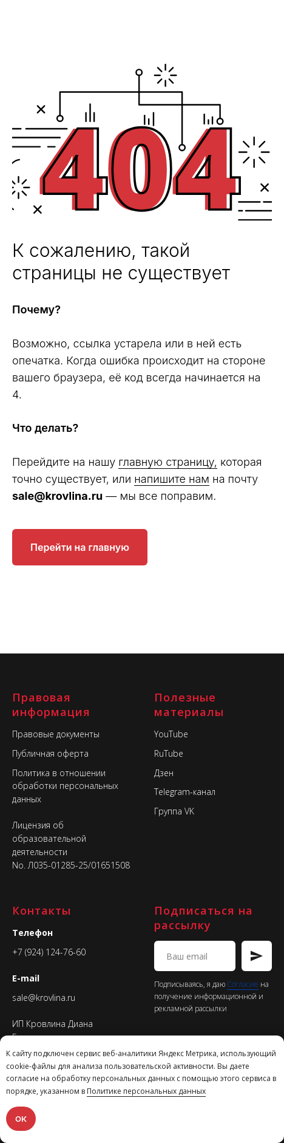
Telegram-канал (184, 791)
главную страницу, (167, 461)
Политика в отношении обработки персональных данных (65, 786)
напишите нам (171, 479)
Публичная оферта (50, 753)
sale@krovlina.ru (43, 997)
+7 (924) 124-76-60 (49, 952)
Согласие (243, 984)
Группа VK (174, 811)
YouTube (171, 734)
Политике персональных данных (146, 1091)
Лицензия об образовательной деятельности (49, 838)
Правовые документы (56, 734)
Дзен (164, 773)
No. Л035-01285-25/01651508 (71, 865)
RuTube (168, 753)
